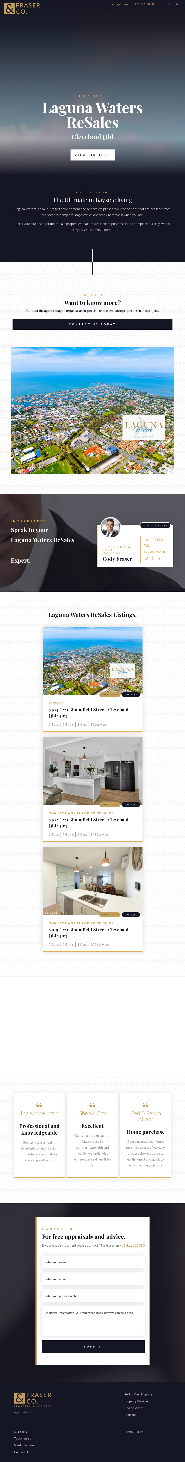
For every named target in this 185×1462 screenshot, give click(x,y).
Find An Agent (134, 1408)
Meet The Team (24, 1445)
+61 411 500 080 (132, 1245)
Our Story (20, 1431)
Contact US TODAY (92, 324)
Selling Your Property (138, 1394)
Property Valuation (137, 1401)
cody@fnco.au (154, 551)
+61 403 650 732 (153, 542)
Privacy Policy (133, 1431)
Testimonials (22, 1438)
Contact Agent (155, 525)
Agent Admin (23, 1412)
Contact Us (21, 1452)
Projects (130, 1414)
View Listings (92, 154)
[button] (19, 410)
